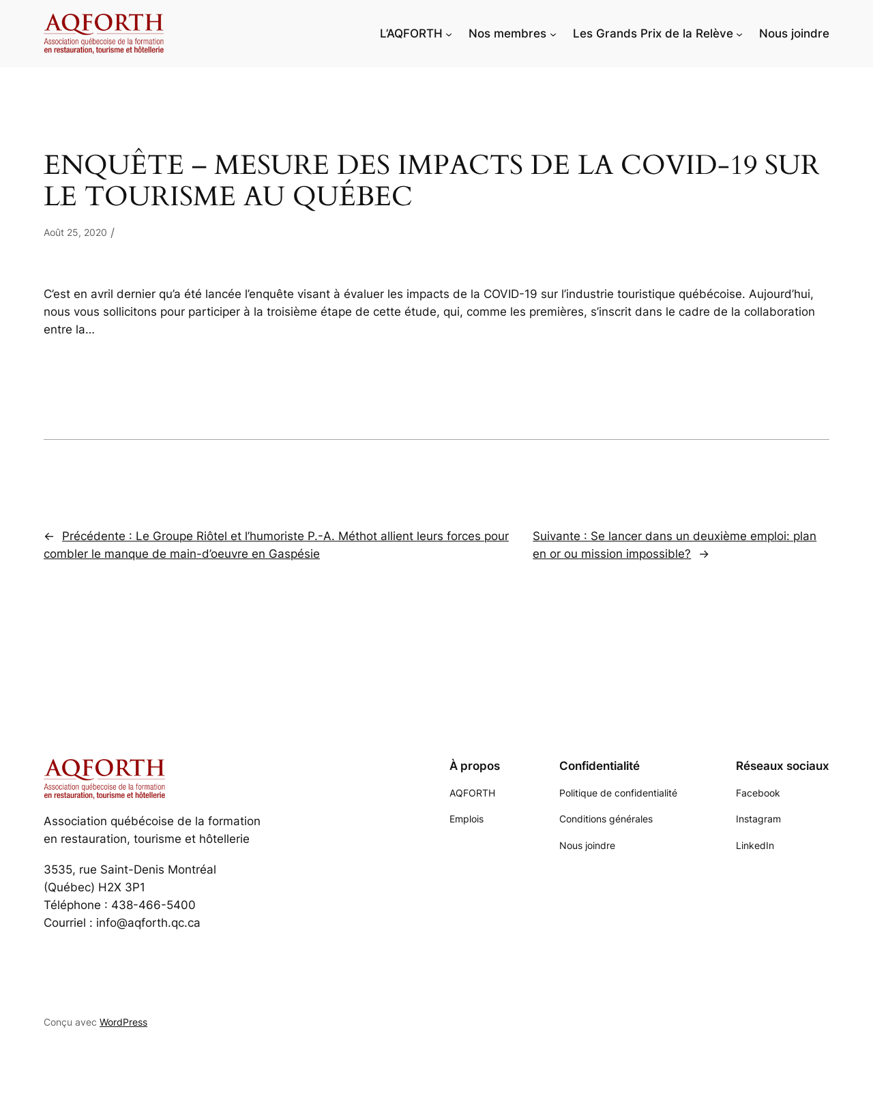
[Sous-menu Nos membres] (553, 33)
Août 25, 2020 (75, 232)
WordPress (123, 1022)
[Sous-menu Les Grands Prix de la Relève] (739, 33)
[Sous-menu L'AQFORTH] (448, 33)
